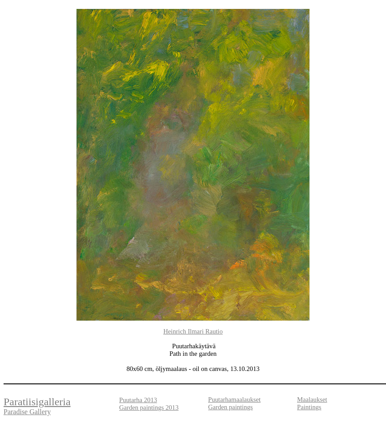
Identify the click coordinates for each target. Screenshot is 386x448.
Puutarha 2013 (138, 399)
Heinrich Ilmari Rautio (193, 331)
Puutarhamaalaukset (234, 399)
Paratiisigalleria (37, 401)
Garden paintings (230, 407)
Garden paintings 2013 (149, 407)
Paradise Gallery (27, 411)
